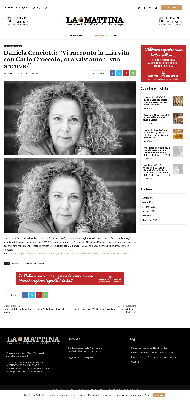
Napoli (41, 263)
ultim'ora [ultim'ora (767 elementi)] (164, 357)
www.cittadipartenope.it (17, 356)
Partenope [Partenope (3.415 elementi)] (153, 357)
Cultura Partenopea (13, 46)
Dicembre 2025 (149, 216)
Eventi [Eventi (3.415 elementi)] (155, 352)
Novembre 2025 (149, 220)
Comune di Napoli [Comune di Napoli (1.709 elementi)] (151, 348)
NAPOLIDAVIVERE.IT (15, 365)
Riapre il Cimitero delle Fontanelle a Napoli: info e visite (157, 117)
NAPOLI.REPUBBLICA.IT (16, 368)
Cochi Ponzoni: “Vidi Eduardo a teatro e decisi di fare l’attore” (104, 310)
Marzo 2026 (148, 202)
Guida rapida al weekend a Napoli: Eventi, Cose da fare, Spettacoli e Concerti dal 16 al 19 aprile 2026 (156, 170)
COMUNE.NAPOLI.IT (37, 368)
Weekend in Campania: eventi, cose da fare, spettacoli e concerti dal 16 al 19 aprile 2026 (157, 152)
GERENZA (79, 357)
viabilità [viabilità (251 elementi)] (135, 362)
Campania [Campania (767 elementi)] (136, 348)
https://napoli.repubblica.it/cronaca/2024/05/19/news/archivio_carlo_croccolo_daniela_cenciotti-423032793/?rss (68, 253)
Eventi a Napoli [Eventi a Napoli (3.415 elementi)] (167, 352)
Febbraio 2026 (149, 207)
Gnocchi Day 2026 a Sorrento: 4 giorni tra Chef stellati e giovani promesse (156, 134)
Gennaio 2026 (148, 211)
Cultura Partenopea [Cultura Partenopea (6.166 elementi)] (140, 352)
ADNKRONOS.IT (32, 365)
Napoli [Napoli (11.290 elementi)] (134, 357)
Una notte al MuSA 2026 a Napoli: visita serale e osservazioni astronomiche (155, 101)
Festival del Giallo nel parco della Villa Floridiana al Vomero (34, 310)
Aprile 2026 (147, 198)
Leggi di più (135, 395)
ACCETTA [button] (159, 395)
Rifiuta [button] (146, 395)
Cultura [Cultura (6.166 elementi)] (164, 348)
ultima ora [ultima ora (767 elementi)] (175, 357)
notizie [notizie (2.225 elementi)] (142, 357)
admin (9, 73)
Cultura (15, 263)
